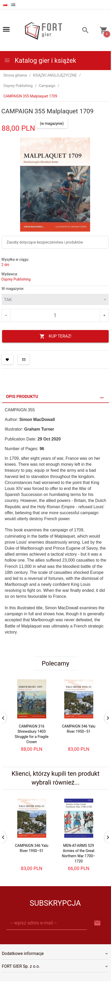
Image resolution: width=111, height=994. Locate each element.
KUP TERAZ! (55, 336)
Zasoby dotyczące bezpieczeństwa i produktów (45, 242)
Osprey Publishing (16, 279)
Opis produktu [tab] (22, 396)
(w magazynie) (52, 123)
